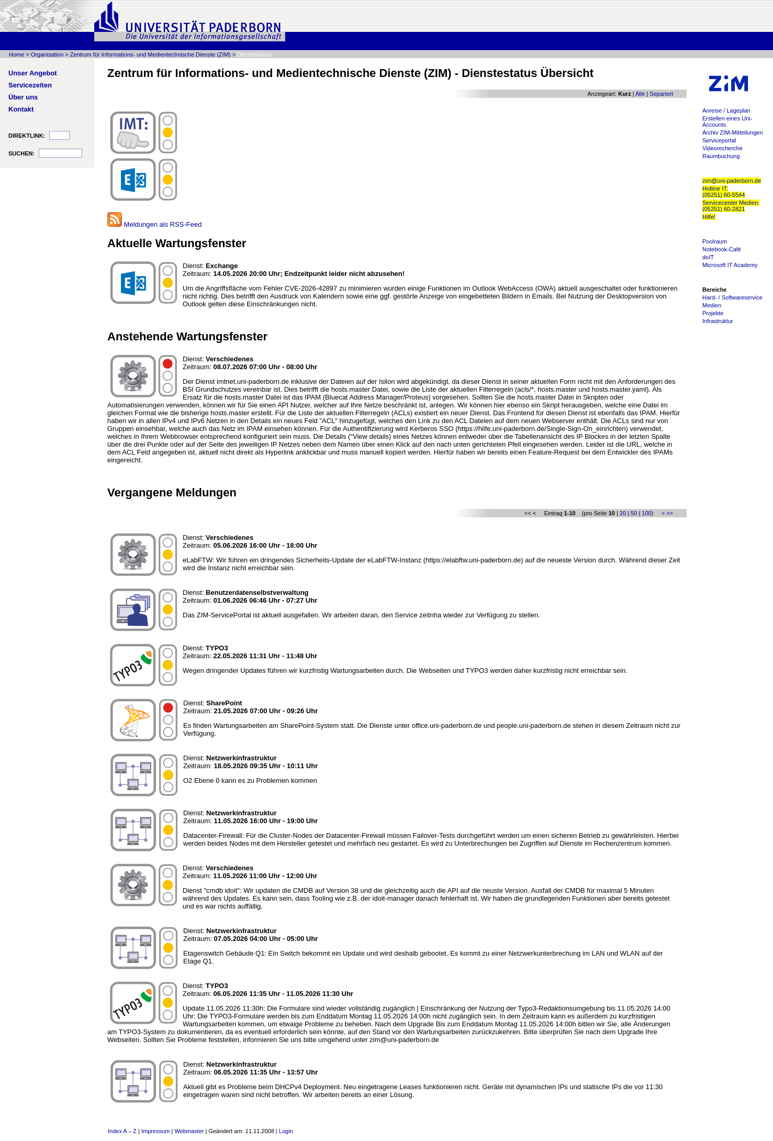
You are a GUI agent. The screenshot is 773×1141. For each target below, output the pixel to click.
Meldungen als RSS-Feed (154, 224)
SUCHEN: (21, 153)
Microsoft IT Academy (730, 265)
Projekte (712, 313)
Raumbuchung (721, 156)
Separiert (661, 94)
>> (669, 513)
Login (286, 1131)
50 (634, 513)
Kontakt (20, 109)
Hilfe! (708, 217)
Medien (711, 305)
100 (646, 513)
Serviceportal (719, 140)
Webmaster (189, 1131)
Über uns (23, 97)
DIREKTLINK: (26, 135)
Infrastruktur (717, 321)
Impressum (155, 1131)
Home (16, 54)
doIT (708, 257)
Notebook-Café (721, 249)
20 (623, 513)
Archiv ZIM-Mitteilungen (732, 132)
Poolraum (714, 241)
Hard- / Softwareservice (732, 297)
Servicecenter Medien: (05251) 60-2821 (730, 206)
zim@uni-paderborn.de (731, 181)
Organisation (47, 54)
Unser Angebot (32, 73)
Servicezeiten (30, 85)
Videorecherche (722, 148)
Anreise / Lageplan (726, 110)
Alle (640, 94)
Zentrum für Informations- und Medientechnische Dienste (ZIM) (150, 54)
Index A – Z (122, 1131)
